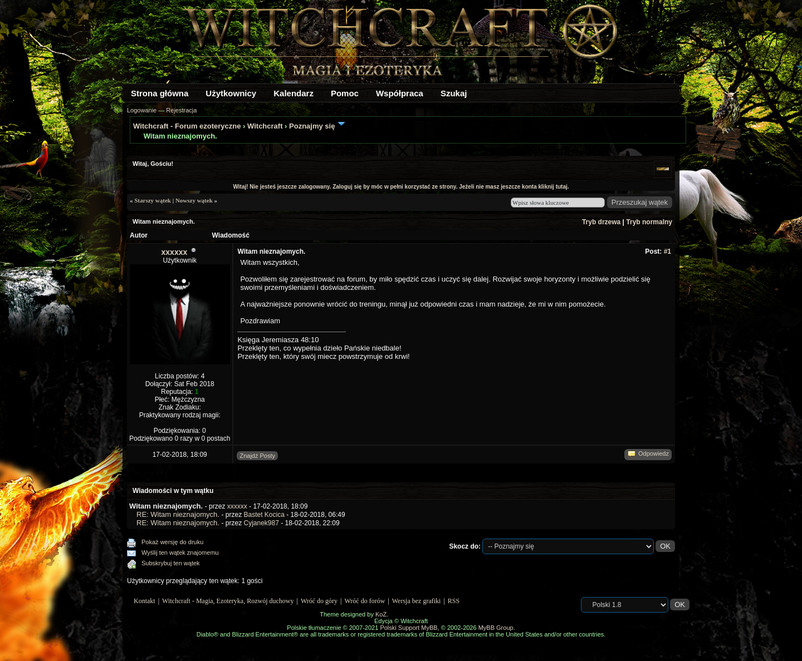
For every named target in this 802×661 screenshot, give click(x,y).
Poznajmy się (312, 126)
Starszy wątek (152, 200)
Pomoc (345, 93)
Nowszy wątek (194, 200)
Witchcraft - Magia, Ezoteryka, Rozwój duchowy (228, 601)
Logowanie (142, 110)
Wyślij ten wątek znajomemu (180, 552)
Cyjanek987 (260, 523)
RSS (453, 601)
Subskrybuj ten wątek (170, 563)
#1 (667, 251)
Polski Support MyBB (408, 627)
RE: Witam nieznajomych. (177, 514)
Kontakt (144, 601)
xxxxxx (175, 252)
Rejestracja (181, 110)
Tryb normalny (649, 222)
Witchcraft (264, 126)
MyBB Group (496, 627)
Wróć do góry (319, 601)
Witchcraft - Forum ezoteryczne (187, 126)
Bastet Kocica (263, 515)
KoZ (381, 614)
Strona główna (159, 93)
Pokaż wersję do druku (172, 542)
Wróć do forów (365, 601)
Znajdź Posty (257, 455)
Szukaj (454, 93)
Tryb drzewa (601, 222)
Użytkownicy (231, 93)
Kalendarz (293, 93)
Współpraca (399, 93)
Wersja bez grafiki (416, 601)
